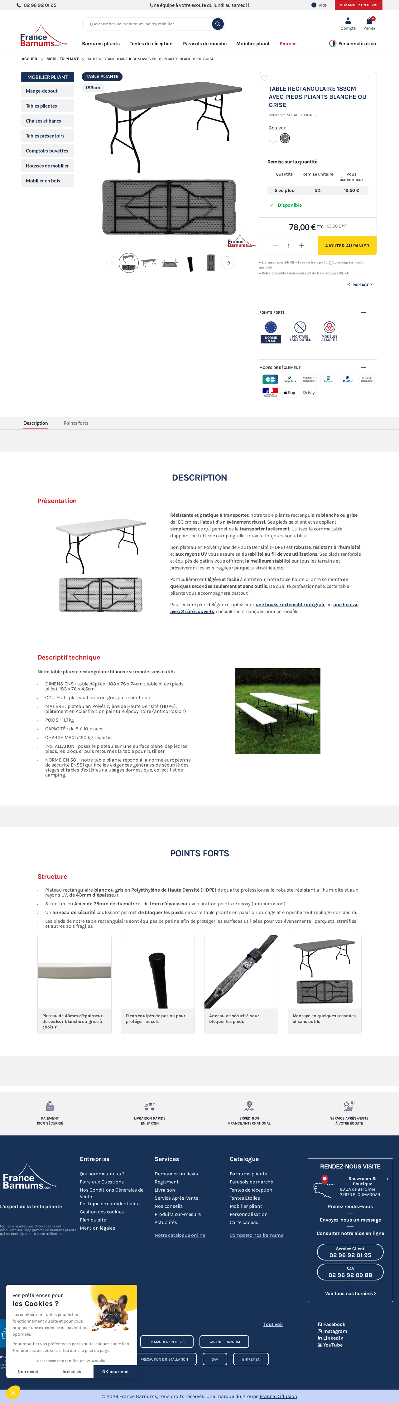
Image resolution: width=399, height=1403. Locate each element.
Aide (319, 5)
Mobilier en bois (43, 180)
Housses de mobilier (47, 165)
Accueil (30, 58)
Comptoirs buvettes (47, 150)
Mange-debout (42, 91)
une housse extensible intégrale (290, 604)
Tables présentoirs (45, 135)
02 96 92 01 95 (36, 5)
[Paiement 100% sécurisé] (50, 1106)
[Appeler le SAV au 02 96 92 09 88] (350, 1272)
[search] (218, 24)
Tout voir (273, 1324)
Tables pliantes (41, 106)
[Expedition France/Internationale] (249, 1106)
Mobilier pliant (62, 58)
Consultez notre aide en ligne (350, 1233)
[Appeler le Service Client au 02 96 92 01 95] (350, 1252)
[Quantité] (288, 245)
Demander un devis (358, 5)
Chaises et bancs (43, 120)
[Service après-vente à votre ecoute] (349, 1106)
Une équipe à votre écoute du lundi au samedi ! (199, 5)
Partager (359, 285)
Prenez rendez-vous (350, 1206)
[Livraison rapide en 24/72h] (150, 1106)
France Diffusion (278, 1396)
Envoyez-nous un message (350, 1220)
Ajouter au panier (347, 246)
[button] (369, 24)
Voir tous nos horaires (349, 1293)
